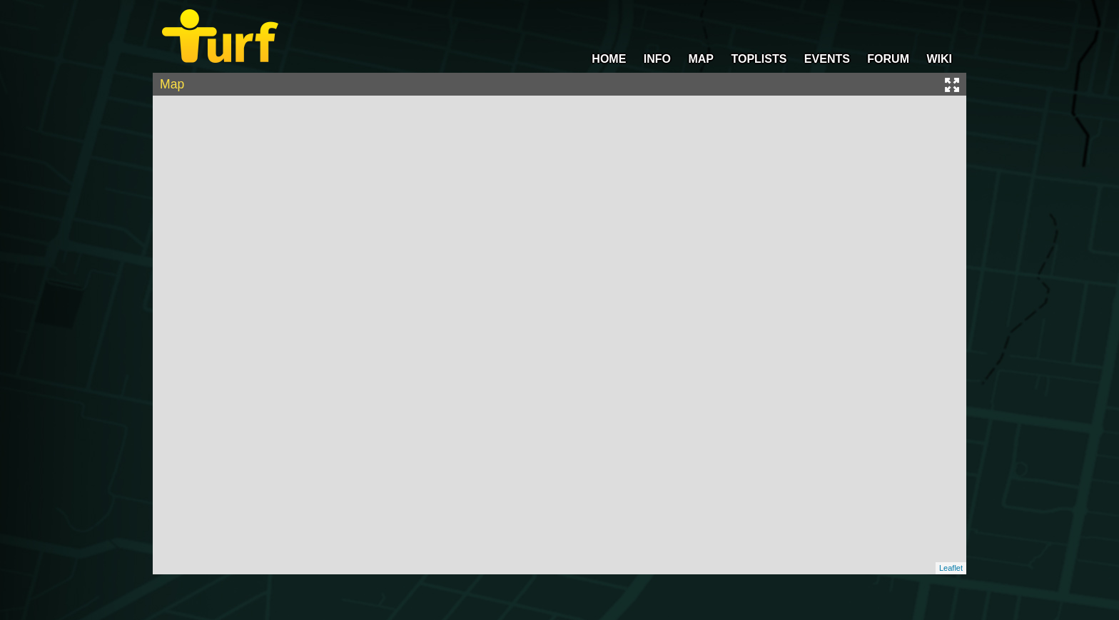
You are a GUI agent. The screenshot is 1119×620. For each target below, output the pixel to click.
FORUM (888, 59)
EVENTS (827, 59)
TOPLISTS (758, 59)
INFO (657, 59)
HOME (609, 59)
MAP (701, 59)
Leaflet (951, 568)
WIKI (939, 59)
